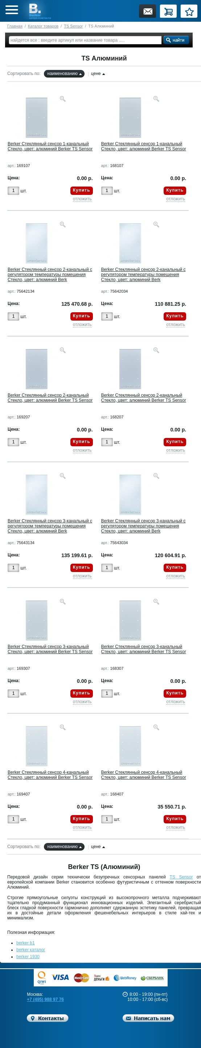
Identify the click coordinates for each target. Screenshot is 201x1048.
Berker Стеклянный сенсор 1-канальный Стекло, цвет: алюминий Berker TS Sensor (50, 146)
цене (96, 73)
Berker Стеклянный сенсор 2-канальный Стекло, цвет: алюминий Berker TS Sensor (50, 398)
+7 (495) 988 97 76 (45, 999)
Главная (14, 26)
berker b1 (25, 942)
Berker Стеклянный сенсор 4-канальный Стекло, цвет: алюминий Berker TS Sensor (50, 775)
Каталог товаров (43, 26)
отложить (82, 198)
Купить (81, 190)
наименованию (63, 73)
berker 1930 (28, 956)
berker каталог (30, 949)
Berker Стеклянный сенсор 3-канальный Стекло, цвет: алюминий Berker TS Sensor (50, 649)
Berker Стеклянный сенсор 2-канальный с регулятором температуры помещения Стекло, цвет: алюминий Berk (50, 274)
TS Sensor (73, 26)
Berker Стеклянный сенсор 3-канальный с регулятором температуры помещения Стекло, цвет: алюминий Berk (50, 526)
